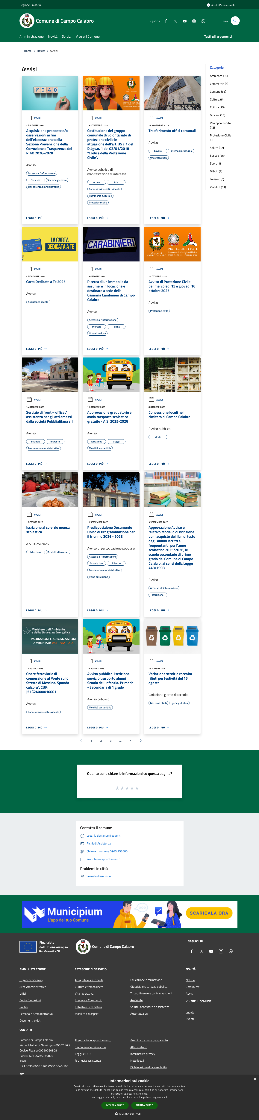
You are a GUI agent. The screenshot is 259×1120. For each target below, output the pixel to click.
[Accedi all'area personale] (221, 5)
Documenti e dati (30, 1020)
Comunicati (193, 986)
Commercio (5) (219, 83)
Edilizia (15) (217, 107)
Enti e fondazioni (30, 1000)
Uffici (22, 993)
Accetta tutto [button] (115, 1105)
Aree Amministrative (32, 986)
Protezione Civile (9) (220, 137)
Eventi (190, 1018)
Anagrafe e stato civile (89, 980)
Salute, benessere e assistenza (149, 1007)
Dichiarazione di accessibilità (148, 1067)
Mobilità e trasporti (87, 1013)
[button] (129, 1114)
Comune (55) (218, 91)
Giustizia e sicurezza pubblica (148, 986)
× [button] (254, 1079)
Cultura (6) (216, 99)
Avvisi (33, 118)
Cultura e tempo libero (89, 986)
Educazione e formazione (146, 980)
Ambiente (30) (219, 76)
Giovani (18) (217, 115)
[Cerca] (235, 20)
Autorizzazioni (139, 1013)
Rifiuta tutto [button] (144, 1105)
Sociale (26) (217, 155)
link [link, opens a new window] (165, 1097)
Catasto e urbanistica (88, 1007)
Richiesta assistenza (88, 1060)
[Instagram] (192, 20)
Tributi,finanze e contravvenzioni (151, 993)
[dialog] (129, 1097)
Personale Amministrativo (36, 1013)
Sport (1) (215, 163)
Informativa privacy (142, 1053)
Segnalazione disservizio (90, 1047)
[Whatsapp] (202, 20)
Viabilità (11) (218, 187)
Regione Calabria (30, 5)
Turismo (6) (217, 179)
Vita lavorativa (84, 993)
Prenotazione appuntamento (93, 1040)
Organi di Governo (31, 980)
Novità (41, 50)
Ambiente (136, 1000)
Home (27, 50)
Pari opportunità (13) (220, 125)
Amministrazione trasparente (149, 1040)
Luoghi (190, 1012)
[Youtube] (183, 20)
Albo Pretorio (138, 1047)
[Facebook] (164, 20)
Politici (23, 1007)
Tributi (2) (216, 171)
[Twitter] (174, 20)
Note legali (137, 1060)
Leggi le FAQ (83, 1053)
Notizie (190, 980)
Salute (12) (217, 147)
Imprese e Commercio (88, 1000)
